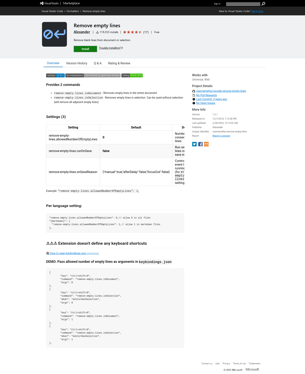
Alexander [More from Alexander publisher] (82, 31)
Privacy (226, 363)
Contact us (207, 363)
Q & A (98, 63)
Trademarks (254, 363)
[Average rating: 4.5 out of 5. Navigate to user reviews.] (135, 32)
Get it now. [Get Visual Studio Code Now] (257, 11)
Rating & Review (119, 63)
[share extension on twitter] (195, 145)
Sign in (217, 3)
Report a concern (221, 136)
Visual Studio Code (52, 11)
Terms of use (239, 363)
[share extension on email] (206, 145)
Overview (53, 63)
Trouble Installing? (111, 48)
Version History (76, 63)
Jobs (217, 363)
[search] (243, 4)
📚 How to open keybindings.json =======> (72, 253)
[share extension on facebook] (201, 145)
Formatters (73, 11)
